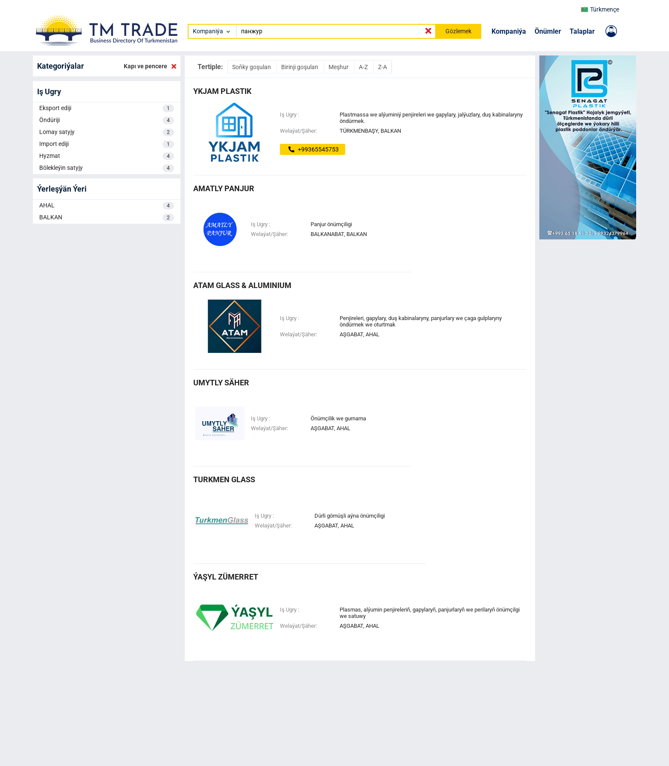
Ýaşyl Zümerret (225, 576)
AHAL (106, 206)
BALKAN (106, 217)
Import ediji (106, 144)
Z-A (382, 67)
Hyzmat (106, 156)
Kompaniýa (509, 31)
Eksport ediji (106, 108)
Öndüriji (106, 120)
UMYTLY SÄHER (221, 382)
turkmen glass (224, 479)
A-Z (364, 67)
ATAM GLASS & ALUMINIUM (242, 285)
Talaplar (582, 31)
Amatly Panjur (223, 188)
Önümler (548, 31)
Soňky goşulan (252, 67)
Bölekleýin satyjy (106, 168)
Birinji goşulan (300, 67)
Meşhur (339, 67)
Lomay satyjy (106, 132)
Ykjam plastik (222, 91)
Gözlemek (458, 31)
